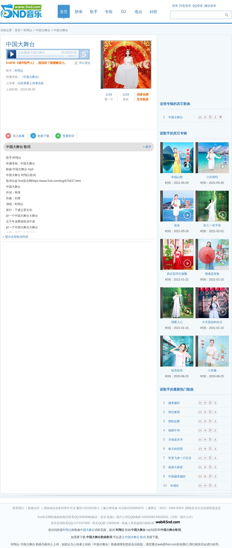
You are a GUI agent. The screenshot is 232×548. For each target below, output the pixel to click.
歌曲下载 (43, 136)
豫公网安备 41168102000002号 (123, 508)
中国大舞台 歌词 (135, 537)
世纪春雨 (174, 412)
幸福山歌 (177, 177)
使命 (177, 225)
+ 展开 (147, 146)
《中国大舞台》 (31, 77)
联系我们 (18, 508)
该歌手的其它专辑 (173, 133)
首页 (24, 11)
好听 (153, 12)
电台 (138, 12)
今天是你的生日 (212, 322)
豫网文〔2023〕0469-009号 (166, 508)
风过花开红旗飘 (177, 273)
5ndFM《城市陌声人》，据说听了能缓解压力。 (37, 63)
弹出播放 (85, 63)
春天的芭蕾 (175, 449)
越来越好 (174, 403)
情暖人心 (177, 322)
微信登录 (210, 5)
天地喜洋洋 (175, 439)
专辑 (108, 12)
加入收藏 (18, 136)
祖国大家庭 (175, 467)
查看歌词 (68, 136)
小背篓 (212, 370)
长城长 (174, 485)
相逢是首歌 (212, 273)
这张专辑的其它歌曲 (175, 104)
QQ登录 (197, 5)
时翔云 (28, 30)
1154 (109, 94)
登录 (175, 5)
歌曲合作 (34, 508)
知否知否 (177, 370)
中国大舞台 (43, 30)
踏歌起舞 (174, 421)
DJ (123, 12)
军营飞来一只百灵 (179, 458)
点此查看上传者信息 (31, 83)
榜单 (79, 12)
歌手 (94, 12)
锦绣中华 (174, 430)
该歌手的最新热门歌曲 (177, 389)
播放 (11, 54)
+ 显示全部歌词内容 (15, 236)
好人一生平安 (212, 225)
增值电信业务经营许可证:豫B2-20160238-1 (71, 508)
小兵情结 (212, 177)
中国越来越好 (177, 476)
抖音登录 (185, 5)
